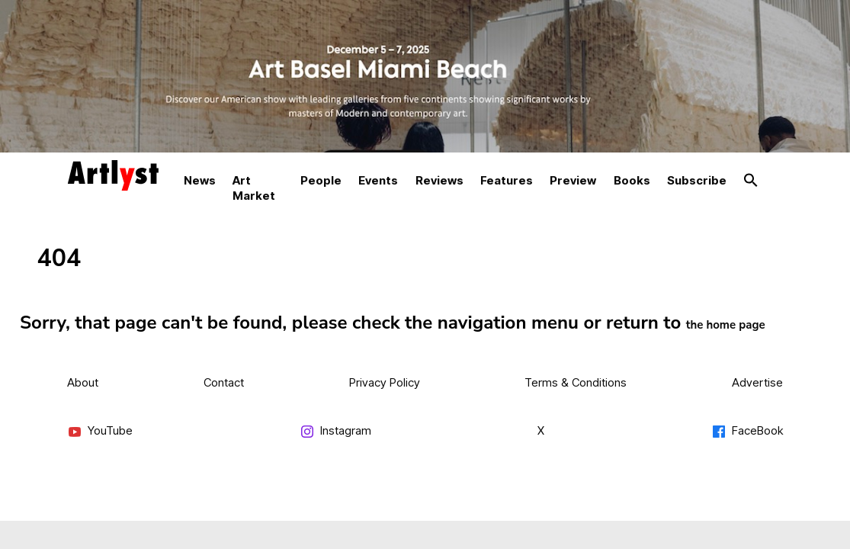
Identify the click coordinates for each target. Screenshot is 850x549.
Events (378, 180)
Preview (573, 180)
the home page (725, 324)
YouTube (100, 431)
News (200, 180)
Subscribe (697, 180)
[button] (751, 180)
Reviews (439, 180)
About (82, 382)
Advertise (757, 382)
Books (632, 180)
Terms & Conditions (575, 382)
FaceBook (747, 431)
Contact (224, 382)
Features (506, 180)
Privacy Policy (384, 382)
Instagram (335, 431)
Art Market (254, 188)
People (321, 180)
